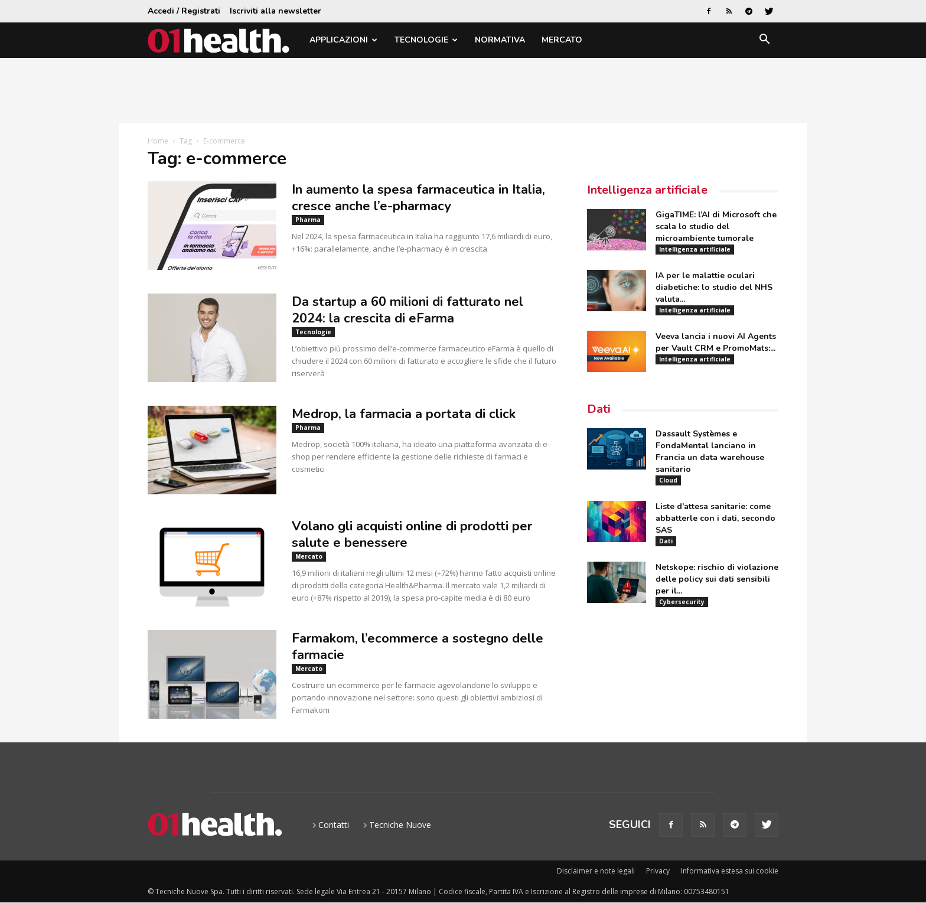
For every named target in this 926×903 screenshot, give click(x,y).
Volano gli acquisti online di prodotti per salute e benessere (412, 534)
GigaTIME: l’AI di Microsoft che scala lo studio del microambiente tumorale (716, 226)
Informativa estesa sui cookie (729, 871)
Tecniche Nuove (400, 824)
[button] (764, 41)
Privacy (658, 871)
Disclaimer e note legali (596, 871)
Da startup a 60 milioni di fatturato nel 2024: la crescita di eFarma (407, 310)
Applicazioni (343, 39)
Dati (599, 409)
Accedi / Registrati (184, 11)
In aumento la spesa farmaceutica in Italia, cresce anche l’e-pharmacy (418, 198)
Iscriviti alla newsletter (275, 11)
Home (158, 141)
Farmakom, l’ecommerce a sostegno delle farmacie (417, 647)
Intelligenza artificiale (647, 190)
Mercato (562, 39)
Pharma (308, 220)
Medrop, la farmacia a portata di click (404, 414)
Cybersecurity (682, 602)
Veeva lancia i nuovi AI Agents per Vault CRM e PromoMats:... (716, 342)
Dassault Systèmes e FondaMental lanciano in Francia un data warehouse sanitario (710, 451)
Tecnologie (426, 39)
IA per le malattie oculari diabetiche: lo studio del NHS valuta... (714, 287)
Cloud (668, 480)
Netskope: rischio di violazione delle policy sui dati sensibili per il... (717, 579)
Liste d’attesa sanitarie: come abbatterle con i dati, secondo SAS (715, 518)
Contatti (333, 824)
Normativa (500, 39)
